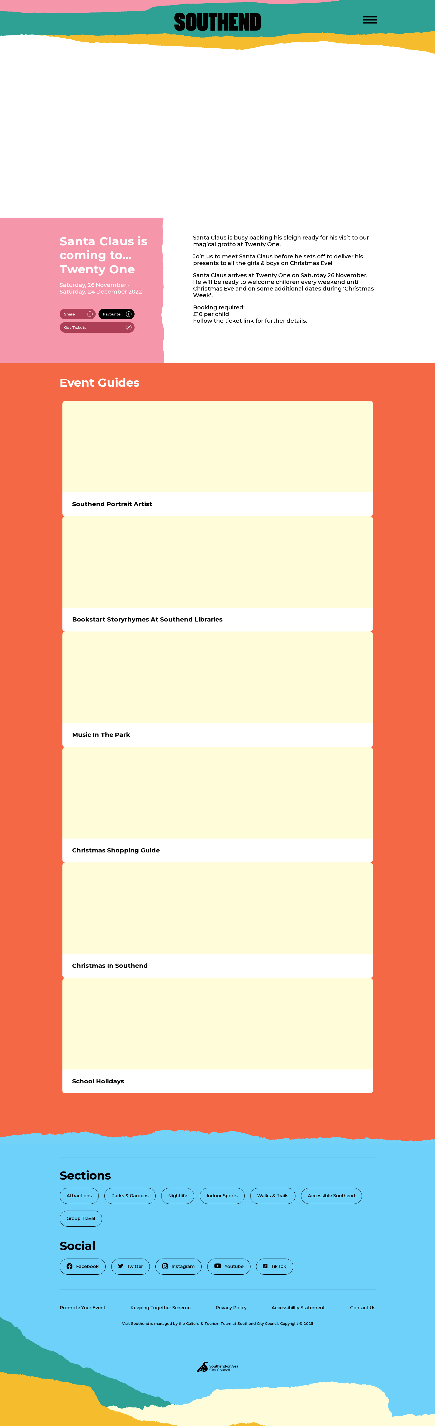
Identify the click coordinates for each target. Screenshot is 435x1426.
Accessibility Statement (298, 1307)
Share (78, 314)
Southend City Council (257, 1323)
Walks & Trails (273, 1195)
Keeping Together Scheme (160, 1307)
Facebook (83, 1266)
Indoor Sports (222, 1195)
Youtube (229, 1266)
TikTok (274, 1266)
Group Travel (81, 1218)
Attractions (79, 1195)
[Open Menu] (370, 19)
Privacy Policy (231, 1307)
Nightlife (177, 1195)
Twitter (130, 1266)
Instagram (178, 1266)
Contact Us (363, 1307)
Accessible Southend (331, 1195)
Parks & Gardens (130, 1195)
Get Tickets (97, 327)
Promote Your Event (82, 1307)
